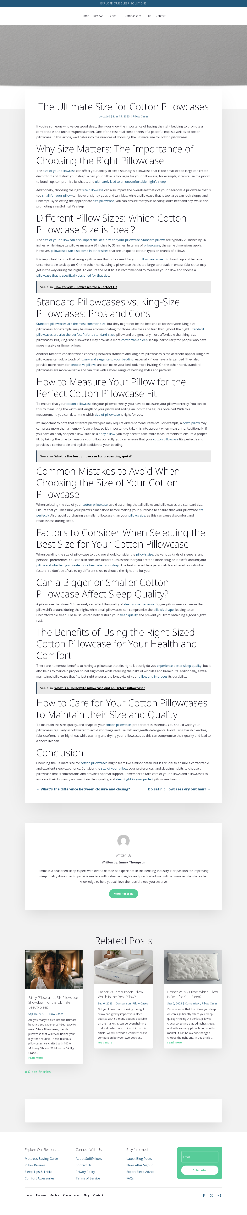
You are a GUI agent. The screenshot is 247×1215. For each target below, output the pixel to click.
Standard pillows (153, 240)
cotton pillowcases (94, 763)
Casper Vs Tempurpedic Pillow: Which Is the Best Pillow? (121, 994)
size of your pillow (114, 768)
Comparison (123, 1003)
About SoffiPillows (89, 1158)
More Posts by (124, 894)
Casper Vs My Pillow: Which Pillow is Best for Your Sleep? (192, 994)
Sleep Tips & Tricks (38, 1172)
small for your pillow (57, 195)
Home (85, 16)
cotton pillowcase (78, 404)
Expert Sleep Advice (140, 1172)
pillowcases (152, 245)
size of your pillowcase (59, 171)
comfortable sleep (134, 340)
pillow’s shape (163, 610)
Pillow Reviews (35, 1165)
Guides (111, 16)
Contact (161, 16)
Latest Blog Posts (139, 1158)
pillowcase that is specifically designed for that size (72, 275)
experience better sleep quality (179, 666)
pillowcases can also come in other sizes (79, 251)
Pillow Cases (140, 116)
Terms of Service (88, 1178)
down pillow (191, 423)
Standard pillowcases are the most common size (71, 324)
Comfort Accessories (39, 1178)
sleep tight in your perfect (134, 779)
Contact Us (83, 1165)
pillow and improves (153, 676)
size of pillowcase (107, 414)
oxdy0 (106, 116)
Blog (148, 16)
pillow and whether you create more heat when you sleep (77, 565)
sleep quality (129, 615)
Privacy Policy (85, 1172)
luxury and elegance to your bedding (107, 359)
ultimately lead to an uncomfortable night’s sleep (130, 181)
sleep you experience (139, 604)
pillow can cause (151, 259)
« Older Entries (38, 1071)
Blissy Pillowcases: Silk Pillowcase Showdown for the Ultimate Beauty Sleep (53, 1002)
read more (35, 1058)
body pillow (107, 434)
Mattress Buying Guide (41, 1158)
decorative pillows (83, 365)
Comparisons (133, 16)
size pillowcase (92, 190)
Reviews (98, 16)
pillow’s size (136, 515)
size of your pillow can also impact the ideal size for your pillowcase (91, 240)
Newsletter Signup (139, 1165)
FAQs (130, 1178)
